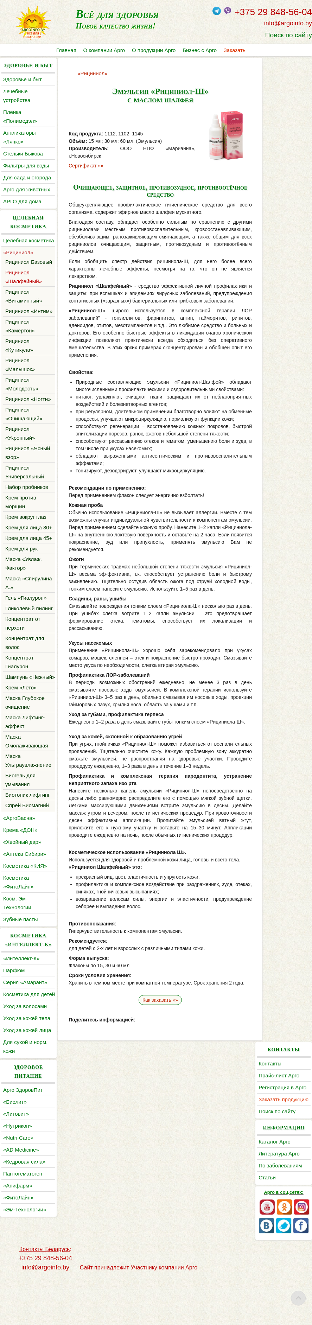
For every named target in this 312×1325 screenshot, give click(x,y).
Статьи (270, 202)
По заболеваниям (283, 190)
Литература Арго (282, 178)
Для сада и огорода (27, 177)
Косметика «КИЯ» (25, 927)
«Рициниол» (18, 261)
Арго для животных (26, 189)
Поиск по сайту (288, 35)
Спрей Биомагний (27, 867)
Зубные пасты (20, 981)
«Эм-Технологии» (24, 1280)
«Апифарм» (17, 1256)
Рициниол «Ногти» (28, 425)
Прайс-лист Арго (282, 91)
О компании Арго (104, 50)
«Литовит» (16, 1184)
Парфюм (14, 1032)
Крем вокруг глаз (25, 543)
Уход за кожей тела (26, 1088)
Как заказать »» (156, 1007)
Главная (66, 50)
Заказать (235, 50)
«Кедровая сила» (24, 1232)
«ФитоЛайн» (18, 1268)
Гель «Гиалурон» (25, 642)
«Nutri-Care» (18, 1208)
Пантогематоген (22, 1244)
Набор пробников (26, 513)
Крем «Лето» (21, 749)
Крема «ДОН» (20, 891)
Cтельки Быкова (23, 154)
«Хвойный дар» (22, 903)
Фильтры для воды (26, 165)
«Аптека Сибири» (24, 915)
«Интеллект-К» (21, 1020)
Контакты (273, 79)
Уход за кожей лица (27, 1100)
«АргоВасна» (19, 880)
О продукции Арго (154, 50)
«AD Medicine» (21, 1220)
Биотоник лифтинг (27, 856)
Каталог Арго (278, 166)
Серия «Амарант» (25, 1044)
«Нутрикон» (17, 1196)
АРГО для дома (22, 201)
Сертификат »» (82, 165)
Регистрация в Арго (286, 103)
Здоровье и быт (22, 79)
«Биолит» (15, 1172)
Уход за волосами (25, 1076)
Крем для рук (21, 592)
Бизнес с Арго (200, 50)
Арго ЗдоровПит (23, 1160)
